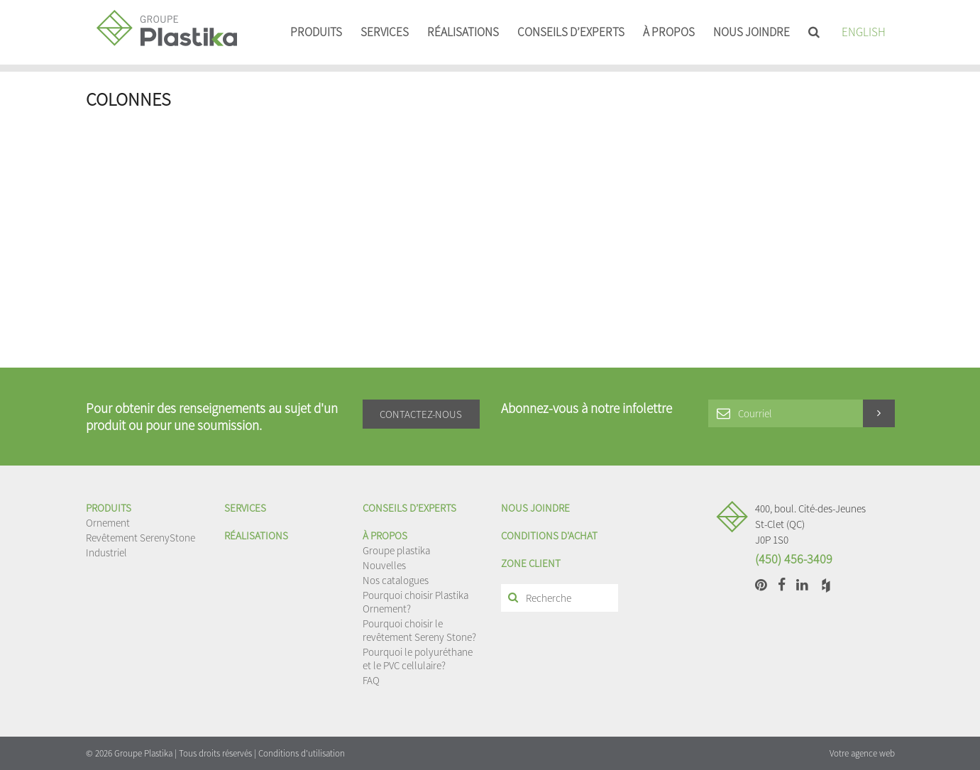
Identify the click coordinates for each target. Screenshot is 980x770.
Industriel (106, 552)
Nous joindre (751, 32)
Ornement (108, 522)
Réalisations (463, 32)
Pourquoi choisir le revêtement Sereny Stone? (419, 630)
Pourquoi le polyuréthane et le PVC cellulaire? (418, 658)
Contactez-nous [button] (421, 414)
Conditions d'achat (549, 535)
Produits (316, 32)
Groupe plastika (396, 550)
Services (384, 32)
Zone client (531, 563)
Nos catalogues (396, 580)
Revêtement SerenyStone (140, 537)
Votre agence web (862, 753)
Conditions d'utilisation (301, 753)
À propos (669, 32)
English (864, 32)
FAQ (371, 680)
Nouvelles (384, 565)
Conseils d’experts (570, 32)
